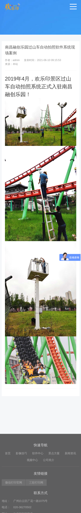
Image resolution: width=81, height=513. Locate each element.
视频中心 (32, 483)
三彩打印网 (36, 506)
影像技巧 (21, 476)
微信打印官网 (13, 506)
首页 (8, 476)
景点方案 (54, 476)
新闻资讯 (70, 476)
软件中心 (37, 476)
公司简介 (48, 483)
